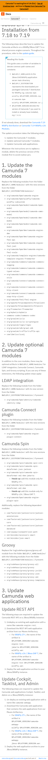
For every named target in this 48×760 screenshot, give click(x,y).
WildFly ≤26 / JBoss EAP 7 (26, 653)
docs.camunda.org (19, 758)
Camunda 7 (15, 19)
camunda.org (6, 758)
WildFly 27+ (20, 634)
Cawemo (33, 19)
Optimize (24, 19)
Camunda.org (36, 23)
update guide (28, 53)
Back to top (42, 758)
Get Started (5, 19)
